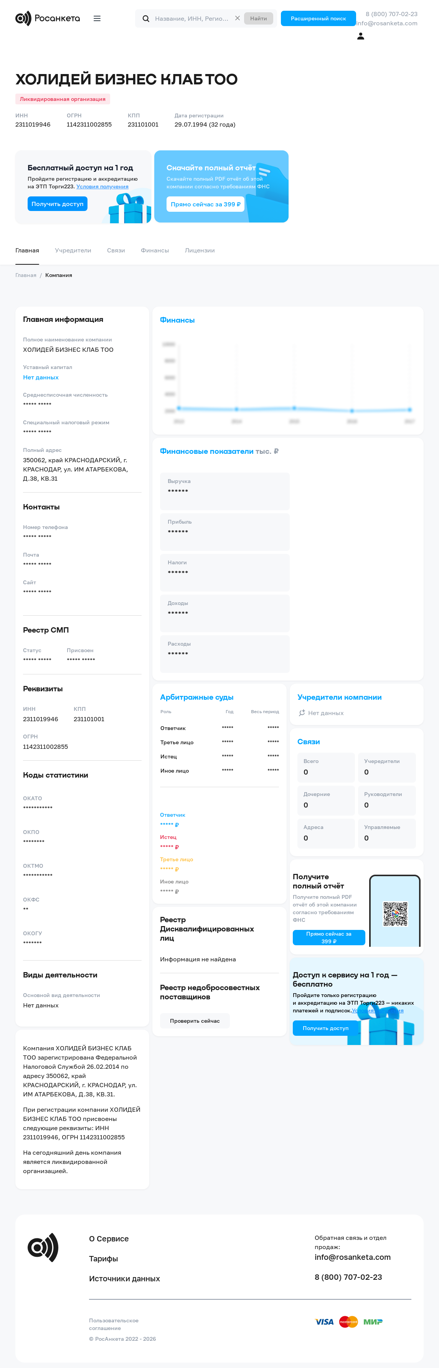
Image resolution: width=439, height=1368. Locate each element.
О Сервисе (109, 1238)
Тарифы (103, 1258)
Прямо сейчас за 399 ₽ (206, 204)
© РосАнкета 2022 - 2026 (122, 1338)
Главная (27, 250)
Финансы (155, 250)
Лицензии (200, 250)
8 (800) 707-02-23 (392, 14)
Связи (116, 250)
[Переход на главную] (49, 18)
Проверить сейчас (195, 1020)
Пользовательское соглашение (114, 1324)
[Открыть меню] (97, 18)
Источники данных (124, 1278)
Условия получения (102, 186)
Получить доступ (57, 204)
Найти (258, 18)
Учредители (73, 250)
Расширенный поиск (318, 18)
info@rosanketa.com (387, 23)
